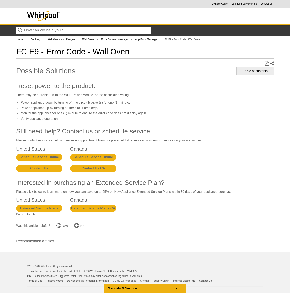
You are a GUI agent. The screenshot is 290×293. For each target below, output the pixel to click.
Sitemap (145, 280)
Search (20, 30)
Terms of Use (34, 280)
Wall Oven (88, 39)
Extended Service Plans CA (93, 208)
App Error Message (146, 39)
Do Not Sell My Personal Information (88, 280)
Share (272, 63)
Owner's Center (220, 3)
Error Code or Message (114, 39)
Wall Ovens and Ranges (62, 39)
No (82, 226)
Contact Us (266, 3)
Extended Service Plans (244, 3)
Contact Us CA (93, 168)
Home (20, 39)
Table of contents (255, 71)
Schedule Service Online (39, 157)
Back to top (23, 214)
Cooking (36, 39)
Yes (65, 226)
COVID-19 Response (124, 280)
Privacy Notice (54, 280)
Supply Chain (161, 280)
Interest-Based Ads (184, 280)
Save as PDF (267, 63)
